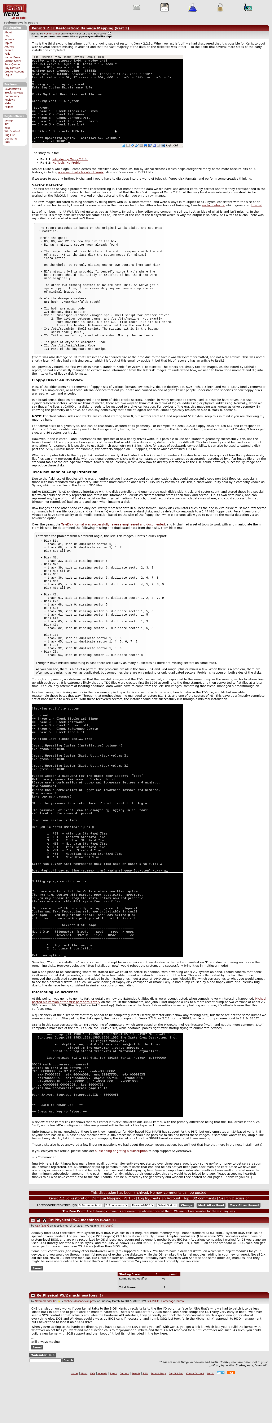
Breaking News (13, 92)
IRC (6, 124)
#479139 (153, 1346)
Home (74, 1419)
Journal (180, 1346)
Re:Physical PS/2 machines (73, 1265)
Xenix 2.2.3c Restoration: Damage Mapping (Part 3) (80, 28)
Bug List (9, 135)
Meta (7, 103)
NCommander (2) (46, 1346)
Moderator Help (42, 1400)
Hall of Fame (12, 57)
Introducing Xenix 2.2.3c (70, 159)
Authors (9, 46)
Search (8, 50)
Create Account (14, 71)
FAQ (6, 35)
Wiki (7, 127)
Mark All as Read (211, 1250)
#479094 (106, 1271)
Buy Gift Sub (12, 68)
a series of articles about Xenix (81, 172)
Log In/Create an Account (159, 1244)
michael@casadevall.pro (78, 1346)
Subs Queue (12, 64)
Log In (8, 75)
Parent (37, 1313)
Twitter (8, 120)
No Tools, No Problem (67, 162)
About (8, 32)
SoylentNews (15, 11)
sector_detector (213, 205)
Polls (7, 53)
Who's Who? (12, 131)
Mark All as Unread (244, 1250)
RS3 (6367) (42, 1271)
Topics (8, 43)
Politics (8, 106)
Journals (9, 39)
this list (256, 205)
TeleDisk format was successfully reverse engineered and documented (113, 547)
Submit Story (12, 60)
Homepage (168, 1346)
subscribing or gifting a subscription (121, 1196)
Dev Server (11, 138)
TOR (7, 142)
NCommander (52, 33)
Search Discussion (234, 1244)
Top (186, 1244)
